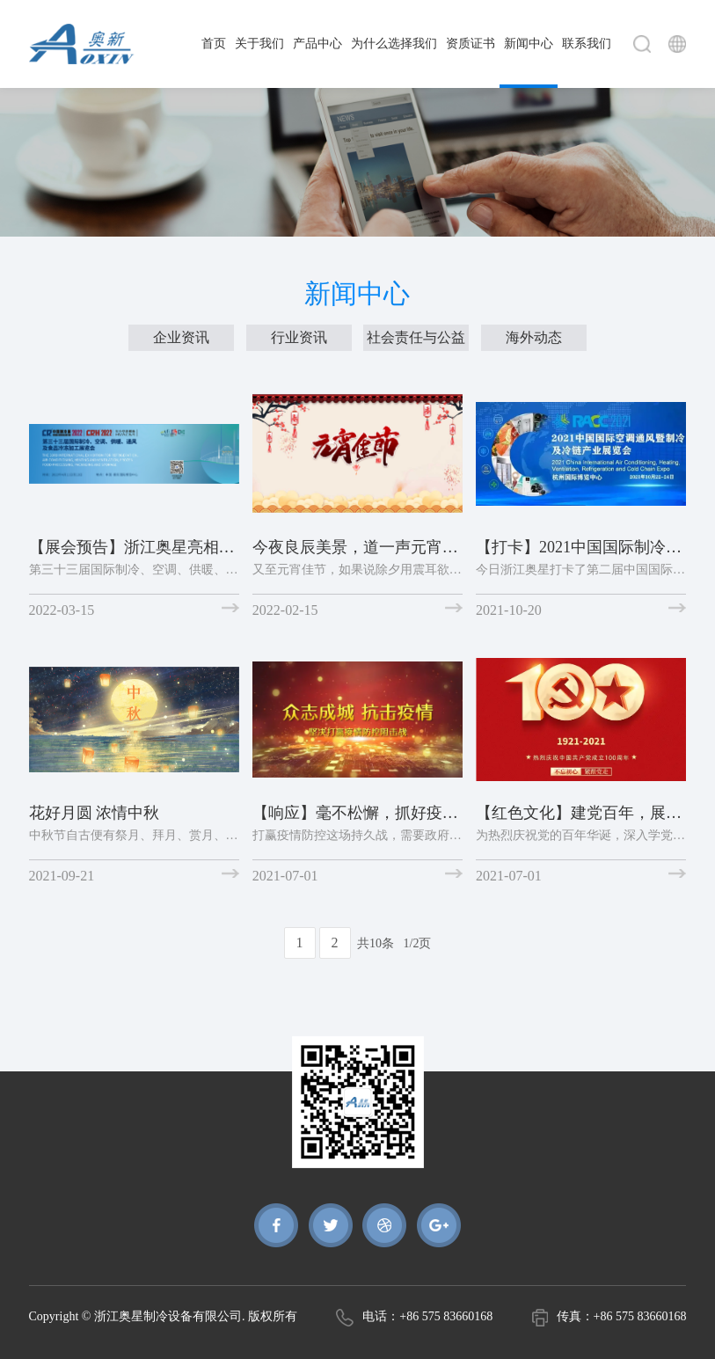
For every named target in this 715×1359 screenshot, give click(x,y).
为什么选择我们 (394, 43)
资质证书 (470, 43)
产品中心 (317, 43)
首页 (213, 43)
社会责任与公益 (416, 337)
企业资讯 (181, 337)
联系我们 (586, 43)
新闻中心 (528, 43)
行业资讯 (299, 337)
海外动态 (534, 337)
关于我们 (259, 43)
